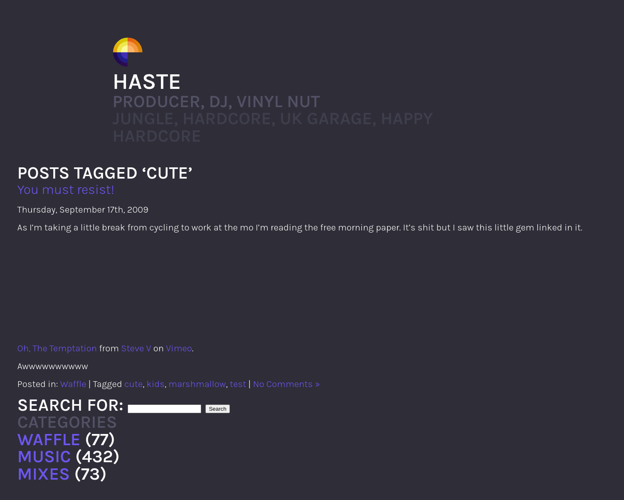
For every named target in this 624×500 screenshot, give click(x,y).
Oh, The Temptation (57, 348)
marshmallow (197, 384)
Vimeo (179, 348)
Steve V (136, 348)
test (238, 384)
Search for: (70, 405)
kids (156, 384)
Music (44, 456)
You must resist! (66, 189)
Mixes (43, 474)
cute (133, 384)
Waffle (73, 384)
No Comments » (286, 384)
